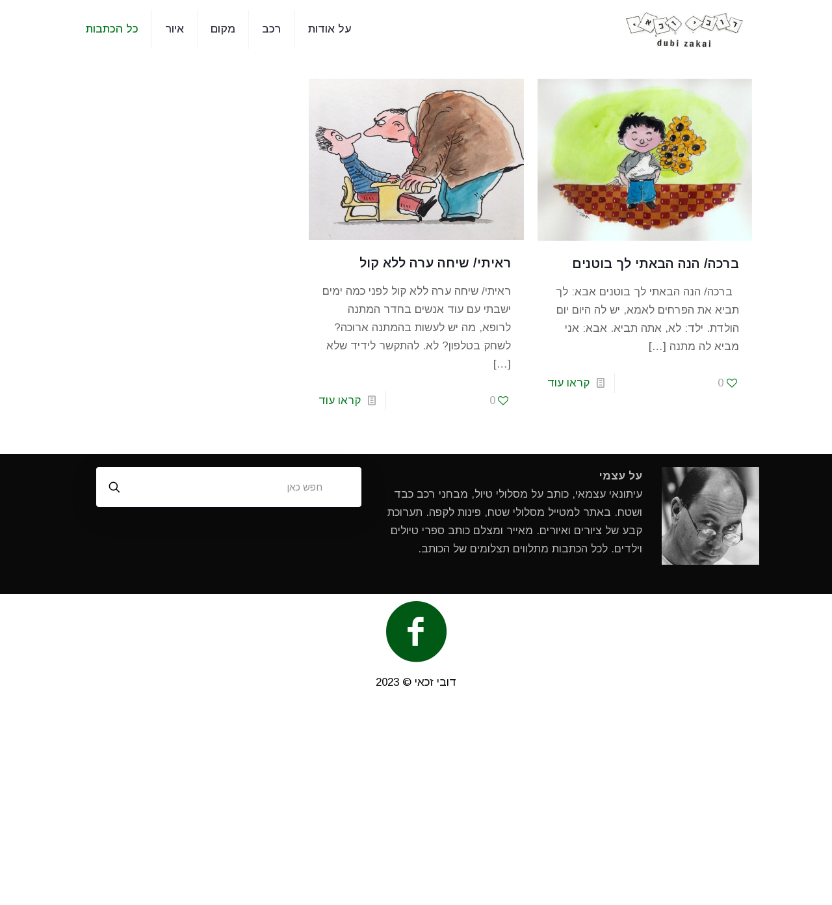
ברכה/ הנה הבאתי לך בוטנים (655, 263)
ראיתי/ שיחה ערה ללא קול (435, 263)
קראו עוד (568, 383)
